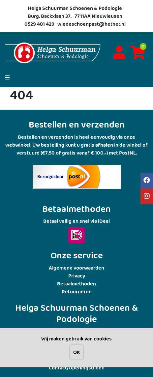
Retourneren (77, 291)
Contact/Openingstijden (77, 367)
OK (76, 352)
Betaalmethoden (76, 283)
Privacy (76, 275)
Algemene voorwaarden (76, 268)
